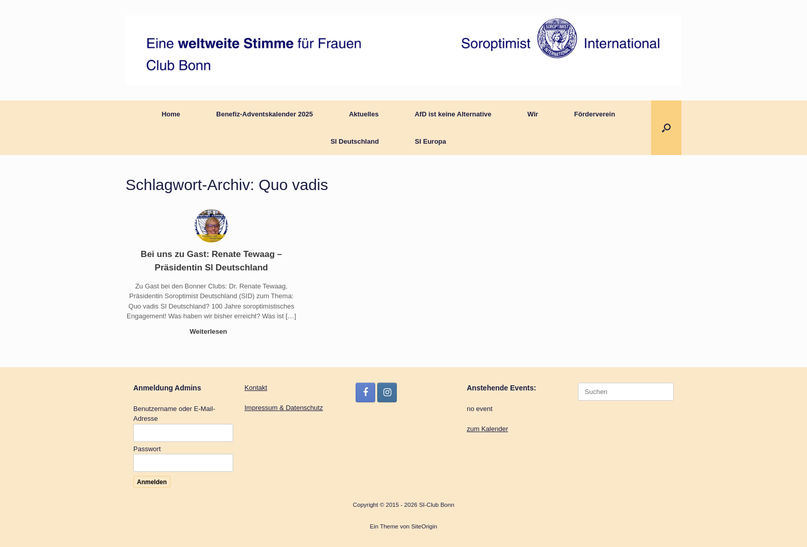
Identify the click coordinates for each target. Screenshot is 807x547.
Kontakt (255, 387)
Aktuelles (364, 114)
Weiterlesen (211, 331)
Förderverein (594, 114)
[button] (666, 127)
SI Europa (430, 141)
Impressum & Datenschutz (283, 408)
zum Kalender (487, 429)
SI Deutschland (354, 141)
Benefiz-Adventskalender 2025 (264, 114)
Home (171, 114)
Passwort (147, 449)
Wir (533, 114)
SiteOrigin (424, 526)
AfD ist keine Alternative (453, 114)
